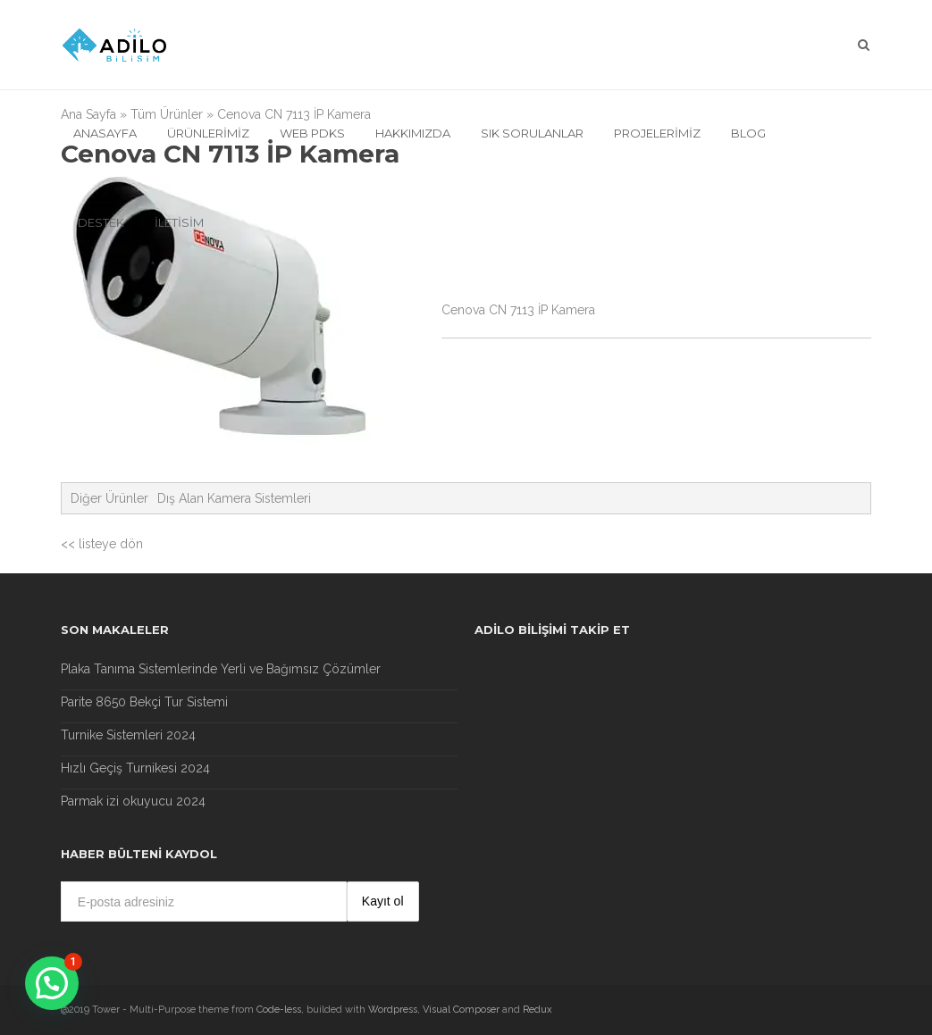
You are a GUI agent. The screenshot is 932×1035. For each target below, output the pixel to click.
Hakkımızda (412, 133)
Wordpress (392, 1009)
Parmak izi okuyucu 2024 (133, 801)
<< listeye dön (102, 544)
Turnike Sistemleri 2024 (128, 735)
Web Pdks (312, 133)
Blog (748, 133)
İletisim (179, 222)
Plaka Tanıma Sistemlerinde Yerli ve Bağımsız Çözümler (221, 669)
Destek (101, 222)
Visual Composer (461, 1009)
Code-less (278, 1009)
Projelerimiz (657, 133)
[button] (52, 983)
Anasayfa (105, 133)
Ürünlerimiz (208, 133)
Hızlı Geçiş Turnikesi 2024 (135, 768)
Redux (537, 1009)
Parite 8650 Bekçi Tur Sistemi (144, 702)
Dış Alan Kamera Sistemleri (234, 498)
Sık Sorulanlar (532, 133)
